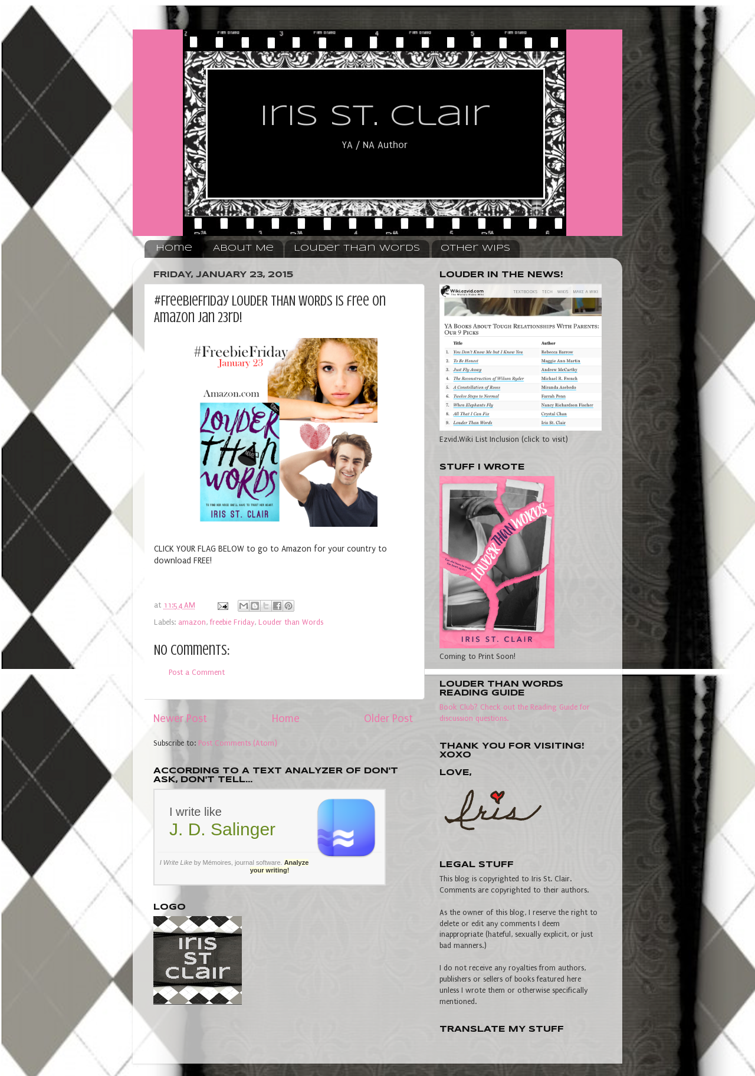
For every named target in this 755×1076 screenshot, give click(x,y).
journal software (258, 862)
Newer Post (180, 719)
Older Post (388, 719)
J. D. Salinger (222, 829)
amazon (192, 622)
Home (174, 248)
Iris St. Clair (375, 117)
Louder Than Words (357, 248)
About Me (243, 248)
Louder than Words (290, 622)
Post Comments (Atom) (237, 743)
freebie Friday (232, 622)
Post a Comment (197, 672)
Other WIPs (475, 248)
